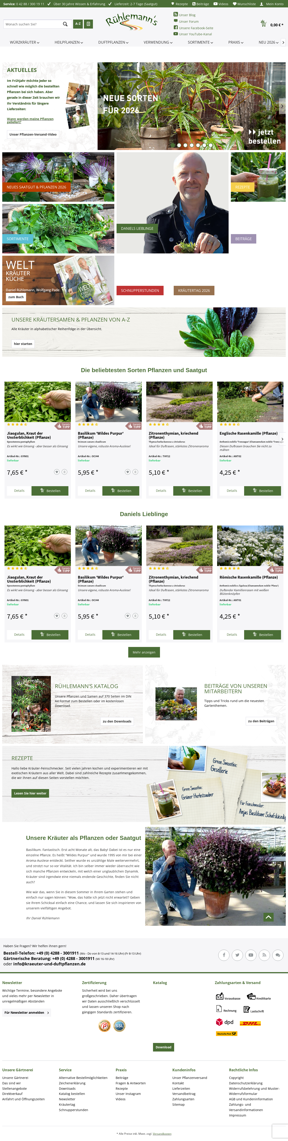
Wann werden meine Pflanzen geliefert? (30, 120)
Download (163, 1047)
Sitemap (178, 1104)
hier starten (23, 344)
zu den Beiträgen (261, 721)
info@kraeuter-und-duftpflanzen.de (49, 963)
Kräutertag (67, 1104)
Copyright (236, 1078)
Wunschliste (244, 4)
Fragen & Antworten (131, 1083)
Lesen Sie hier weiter (30, 793)
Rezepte (179, 3)
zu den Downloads (117, 721)
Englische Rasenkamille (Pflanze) (249, 433)
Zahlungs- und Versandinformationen (246, 1107)
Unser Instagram (128, 1094)
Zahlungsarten (183, 1099)
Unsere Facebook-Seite (193, 27)
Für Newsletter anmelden (26, 1012)
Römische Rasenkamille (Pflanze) (249, 577)
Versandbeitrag (184, 1094)
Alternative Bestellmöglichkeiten (83, 1078)
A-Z (78, 23)
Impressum (237, 1115)
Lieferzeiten (181, 1088)
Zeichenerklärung (72, 1083)
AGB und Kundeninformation (251, 1099)
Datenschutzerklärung (246, 1083)
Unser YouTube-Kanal (192, 33)
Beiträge (200, 4)
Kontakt (178, 1083)
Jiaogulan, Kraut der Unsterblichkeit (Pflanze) (29, 435)
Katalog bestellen (72, 1094)
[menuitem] (179, 4)
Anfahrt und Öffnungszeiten (23, 1099)
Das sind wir (11, 1083)
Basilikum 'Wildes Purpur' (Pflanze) (101, 435)
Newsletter (67, 1099)
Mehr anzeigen (144, 652)
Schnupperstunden (73, 1110)
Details (19, 490)
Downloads (67, 1088)
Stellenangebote (14, 1088)
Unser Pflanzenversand (189, 1078)
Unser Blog (184, 14)
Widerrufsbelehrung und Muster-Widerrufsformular (254, 1091)
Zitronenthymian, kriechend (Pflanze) (173, 435)
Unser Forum (186, 21)
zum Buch (16, 297)
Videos (221, 4)
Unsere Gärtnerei (15, 1078)
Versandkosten (162, 1134)
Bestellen (50, 490)
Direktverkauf (12, 1094)
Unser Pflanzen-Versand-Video (33, 134)
